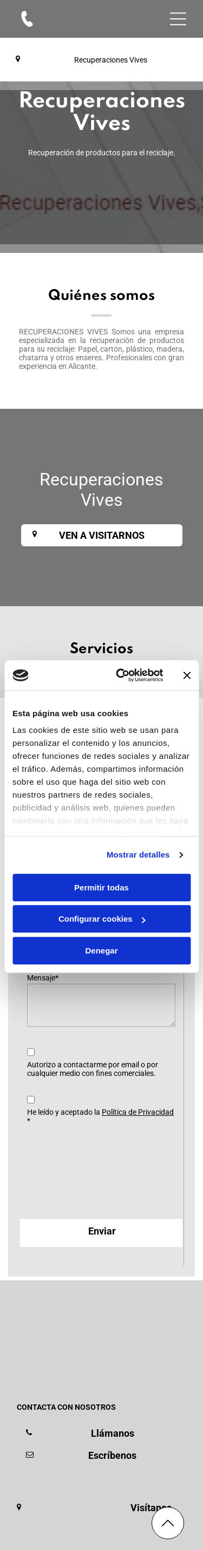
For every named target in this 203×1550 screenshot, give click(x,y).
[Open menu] (178, 19)
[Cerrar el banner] (187, 633)
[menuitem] (64, 1476)
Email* (38, 939)
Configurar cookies (102, 877)
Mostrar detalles (138, 813)
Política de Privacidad (138, 1112)
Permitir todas (101, 846)
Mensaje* (42, 977)
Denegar (101, 909)
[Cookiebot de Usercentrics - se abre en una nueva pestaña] (121, 634)
